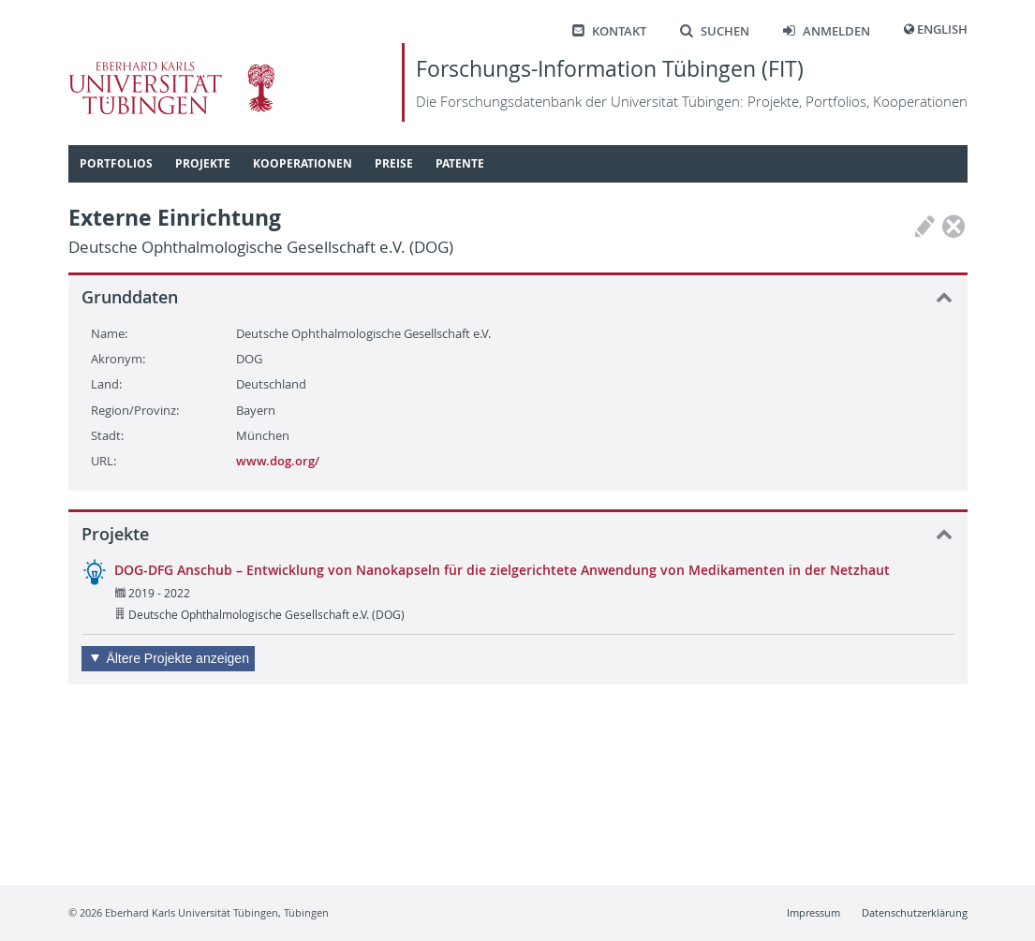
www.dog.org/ (277, 460)
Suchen (714, 31)
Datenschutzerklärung (915, 912)
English (942, 29)
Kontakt (609, 31)
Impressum (813, 912)
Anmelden (826, 31)
